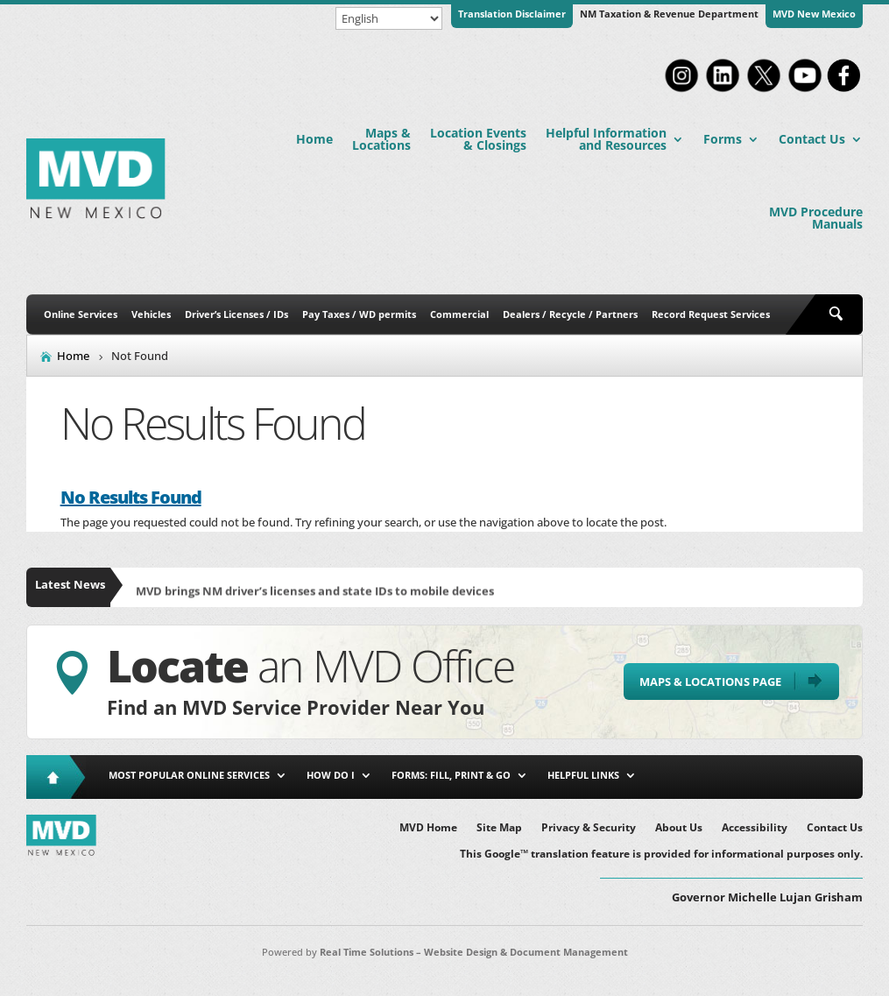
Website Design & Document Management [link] (526, 951)
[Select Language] (388, 18)
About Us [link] (678, 828)
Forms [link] (722, 139)
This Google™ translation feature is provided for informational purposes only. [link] (661, 854)
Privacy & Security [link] (588, 828)
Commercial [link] (459, 314)
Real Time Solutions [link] (366, 951)
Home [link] (314, 139)
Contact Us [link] (812, 139)
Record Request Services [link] (711, 314)
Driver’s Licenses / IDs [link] (236, 314)
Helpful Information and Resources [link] (606, 138)
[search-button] (839, 314)
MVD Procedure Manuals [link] (816, 217)
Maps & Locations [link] (381, 138)
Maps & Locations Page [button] (710, 681)
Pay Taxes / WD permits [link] (359, 314)
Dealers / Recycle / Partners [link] (570, 314)
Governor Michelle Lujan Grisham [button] (767, 897)
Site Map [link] (499, 828)
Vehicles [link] (151, 314)
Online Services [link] (80, 314)
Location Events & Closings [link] (478, 138)
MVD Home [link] (428, 828)
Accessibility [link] (754, 828)
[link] (681, 90)
